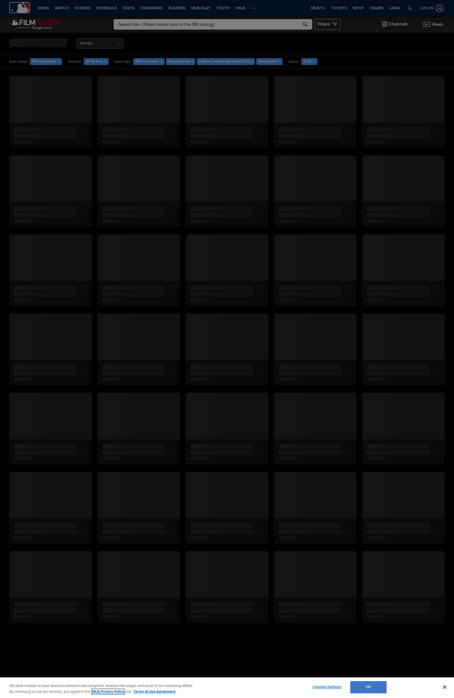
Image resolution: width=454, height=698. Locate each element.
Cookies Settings (327, 687)
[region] (227, 687)
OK (368, 687)
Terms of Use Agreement (154, 691)
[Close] (444, 687)
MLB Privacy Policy (108, 691)
